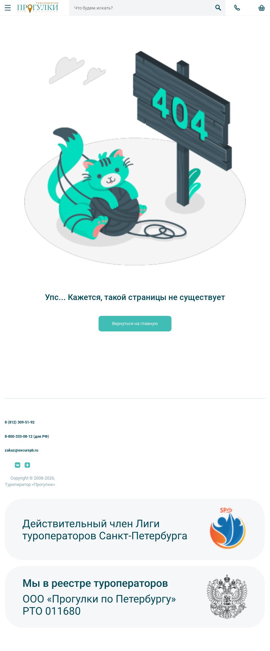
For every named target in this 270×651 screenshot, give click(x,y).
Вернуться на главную (135, 323)
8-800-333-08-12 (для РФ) (27, 436)
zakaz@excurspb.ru (21, 450)
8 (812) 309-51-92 (19, 422)
